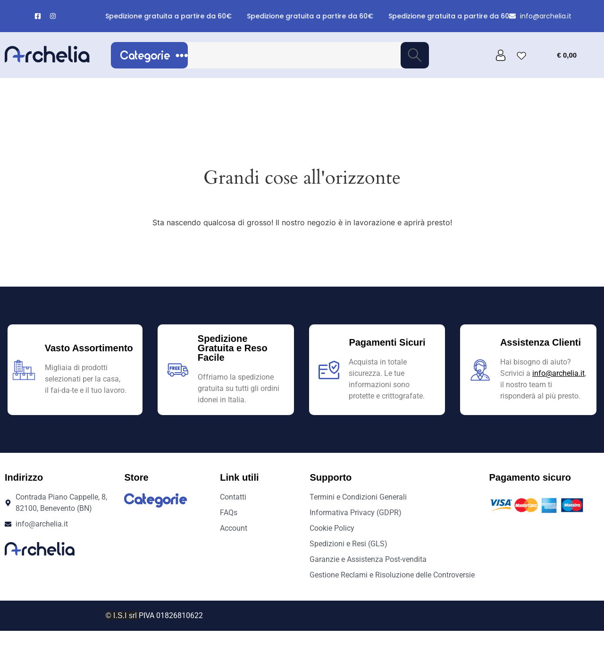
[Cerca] (415, 55)
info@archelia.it (558, 373)
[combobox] (293, 55)
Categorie (154, 55)
